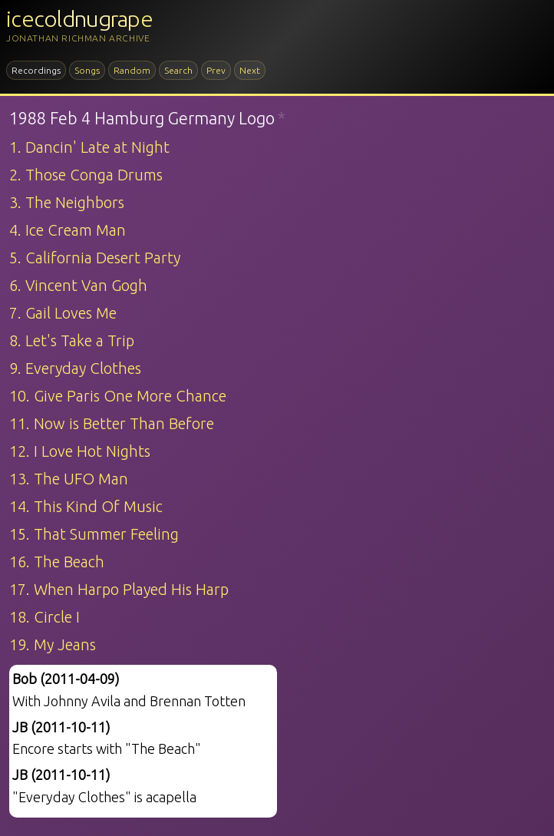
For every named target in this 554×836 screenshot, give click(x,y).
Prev (216, 70)
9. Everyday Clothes (75, 368)
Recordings (36, 70)
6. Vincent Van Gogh (78, 285)
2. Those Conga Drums (86, 174)
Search (178, 70)
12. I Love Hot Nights (79, 451)
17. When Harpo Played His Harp (119, 589)
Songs (87, 70)
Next (249, 70)
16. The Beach (56, 561)
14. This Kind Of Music (86, 506)
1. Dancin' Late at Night (89, 147)
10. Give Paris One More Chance (117, 396)
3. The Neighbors (66, 202)
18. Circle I (44, 617)
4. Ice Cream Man (67, 230)
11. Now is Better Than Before (111, 423)
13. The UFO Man (68, 478)
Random (132, 70)
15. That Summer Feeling (94, 534)
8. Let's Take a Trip (71, 340)
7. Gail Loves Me (63, 313)
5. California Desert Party (94, 257)
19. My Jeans (52, 644)
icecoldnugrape (79, 18)
